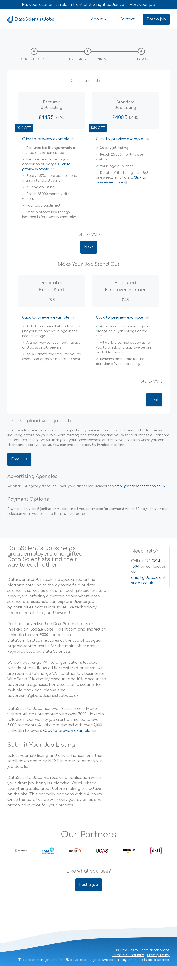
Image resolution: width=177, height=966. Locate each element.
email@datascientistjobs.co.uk (140, 486)
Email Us (19, 459)
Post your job (142, 5)
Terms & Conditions (128, 955)
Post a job (156, 19)
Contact (127, 19)
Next (88, 247)
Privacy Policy (158, 955)
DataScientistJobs (30, 19)
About (99, 19)
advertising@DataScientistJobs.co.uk (43, 696)
